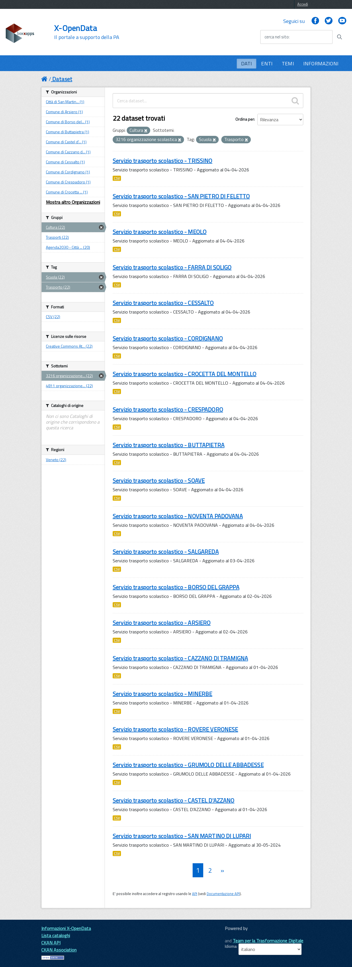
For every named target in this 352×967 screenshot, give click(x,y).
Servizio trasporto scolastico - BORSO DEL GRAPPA (176, 587)
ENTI (267, 63)
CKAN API (50, 942)
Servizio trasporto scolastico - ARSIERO (161, 622)
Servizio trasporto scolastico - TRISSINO (162, 160)
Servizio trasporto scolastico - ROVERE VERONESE (175, 729)
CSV (117, 178)
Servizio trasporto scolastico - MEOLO (159, 231)
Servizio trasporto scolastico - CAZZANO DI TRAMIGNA (180, 658)
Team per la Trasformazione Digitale (268, 940)
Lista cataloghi (55, 935)
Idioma (230, 946)
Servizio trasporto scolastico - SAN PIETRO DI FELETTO (181, 196)
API (194, 893)
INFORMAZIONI (321, 63)
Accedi (302, 4)
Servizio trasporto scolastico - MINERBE (162, 693)
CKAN (234, 935)
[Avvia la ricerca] (339, 37)
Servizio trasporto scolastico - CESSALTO (163, 302)
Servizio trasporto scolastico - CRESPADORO (168, 409)
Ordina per (244, 119)
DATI (246, 63)
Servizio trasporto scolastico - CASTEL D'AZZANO (173, 800)
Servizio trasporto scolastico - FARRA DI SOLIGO (172, 267)
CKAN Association (59, 949)
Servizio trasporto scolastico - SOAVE (159, 480)
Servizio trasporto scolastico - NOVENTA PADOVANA (178, 516)
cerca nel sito (277, 37)
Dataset (62, 79)
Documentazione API (223, 893)
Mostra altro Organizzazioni (73, 202)
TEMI (288, 63)
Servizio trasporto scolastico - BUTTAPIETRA (168, 445)
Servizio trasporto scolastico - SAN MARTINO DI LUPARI (182, 835)
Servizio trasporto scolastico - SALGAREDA (166, 551)
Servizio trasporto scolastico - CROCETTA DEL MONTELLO (184, 373)
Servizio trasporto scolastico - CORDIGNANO (168, 338)
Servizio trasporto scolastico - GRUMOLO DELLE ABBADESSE (188, 764)
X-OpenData (86, 32)
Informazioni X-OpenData (66, 928)
